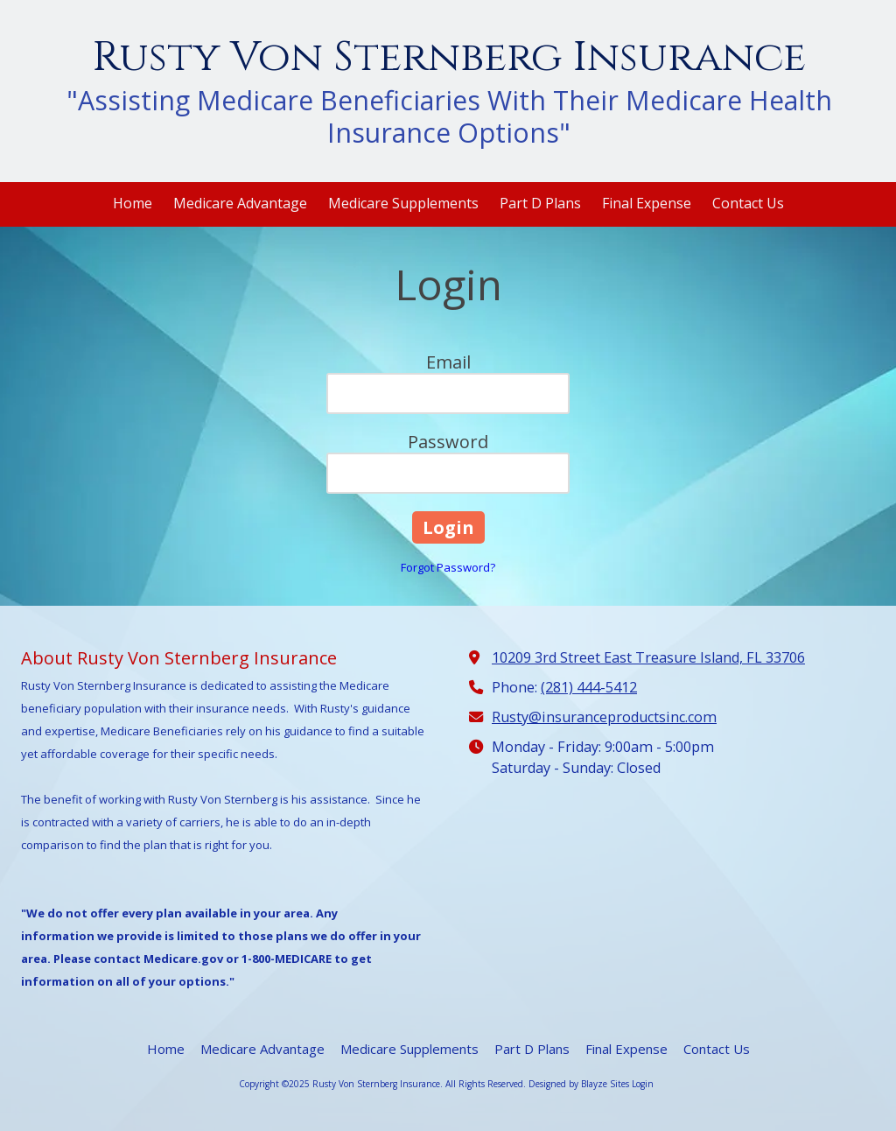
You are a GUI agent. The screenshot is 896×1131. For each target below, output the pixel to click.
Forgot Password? (448, 567)
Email (448, 362)
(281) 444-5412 (589, 687)
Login (643, 1084)
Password (448, 441)
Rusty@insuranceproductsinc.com (604, 717)
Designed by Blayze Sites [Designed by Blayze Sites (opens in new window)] (578, 1084)
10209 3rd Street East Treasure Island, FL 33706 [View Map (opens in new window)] (648, 657)
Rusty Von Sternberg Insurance (449, 57)
